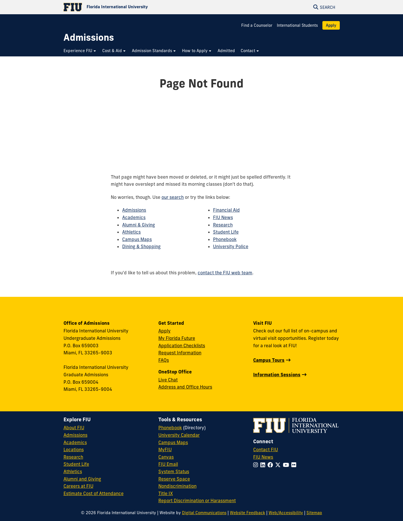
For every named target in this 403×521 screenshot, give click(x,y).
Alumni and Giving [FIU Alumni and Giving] (82, 479)
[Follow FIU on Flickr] (294, 465)
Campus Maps (137, 239)
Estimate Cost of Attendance (94, 493)
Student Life (226, 232)
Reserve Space (174, 479)
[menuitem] (80, 50)
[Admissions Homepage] (89, 37)
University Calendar (179, 435)
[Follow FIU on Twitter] (279, 465)
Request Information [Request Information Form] (179, 352)
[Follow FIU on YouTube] (287, 465)
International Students (297, 25)
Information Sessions (276, 374)
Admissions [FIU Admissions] (75, 435)
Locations (74, 449)
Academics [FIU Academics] (75, 442)
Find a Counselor (256, 25)
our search (172, 197)
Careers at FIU (78, 486)
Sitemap (314, 512)
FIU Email (168, 464)
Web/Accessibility (286, 512)
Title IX (165, 493)
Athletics (131, 232)
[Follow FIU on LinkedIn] (263, 465)
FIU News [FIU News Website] (263, 457)
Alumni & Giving (138, 225)
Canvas (166, 457)
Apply (331, 25)
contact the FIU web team (225, 272)
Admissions (134, 210)
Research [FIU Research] (73, 457)
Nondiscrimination (177, 486)
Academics (134, 217)
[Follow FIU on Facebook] (271, 465)
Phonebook (225, 239)
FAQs (163, 360)
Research (223, 225)
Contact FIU (265, 449)
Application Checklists (181, 345)
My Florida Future (176, 338)
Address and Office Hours (185, 387)
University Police (230, 246)
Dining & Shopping (141, 246)
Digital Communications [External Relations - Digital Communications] (204, 512)
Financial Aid (226, 210)
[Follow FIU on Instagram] (256, 465)
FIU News (223, 217)
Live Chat (168, 380)
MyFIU (165, 449)
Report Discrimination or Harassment (197, 500)
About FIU (74, 427)
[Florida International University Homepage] (133, 7)
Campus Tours (269, 360)
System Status (173, 471)
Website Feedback (247, 512)
